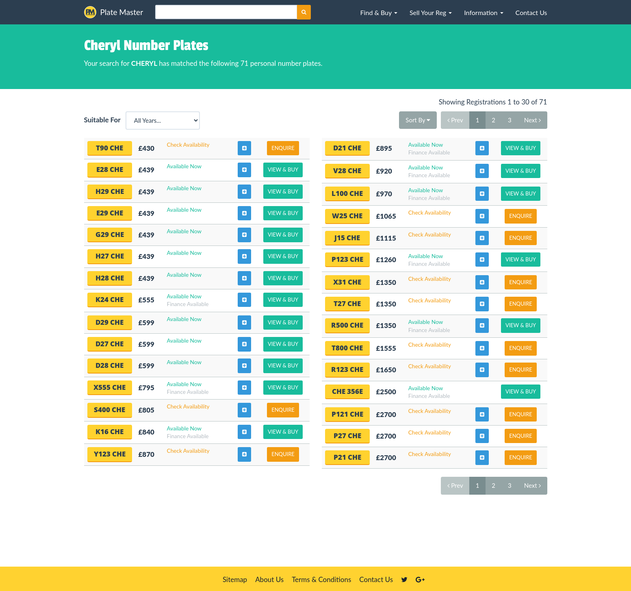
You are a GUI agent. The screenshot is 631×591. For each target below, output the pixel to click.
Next (532, 120)
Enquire (283, 148)
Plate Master (113, 12)
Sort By (417, 120)
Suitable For (104, 119)
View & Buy (283, 169)
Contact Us (376, 579)
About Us (269, 579)
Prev (455, 120)
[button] (378, 12)
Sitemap (235, 579)
